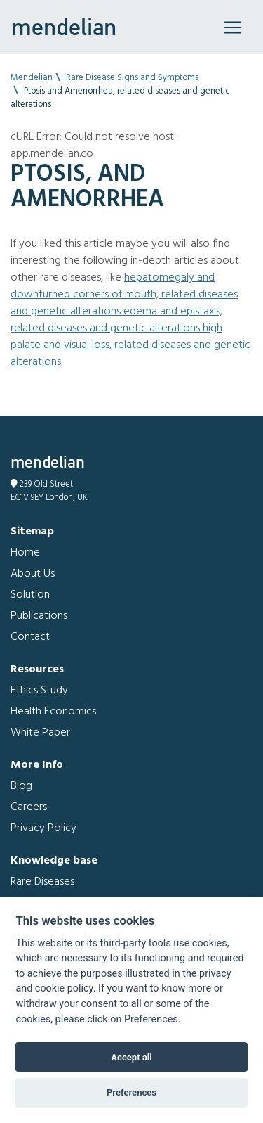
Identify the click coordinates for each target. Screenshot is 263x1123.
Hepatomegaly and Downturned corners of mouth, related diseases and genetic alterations (124, 295)
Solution (30, 595)
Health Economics (53, 711)
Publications (39, 616)
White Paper (40, 733)
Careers (29, 807)
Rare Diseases (42, 882)
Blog (21, 786)
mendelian (63, 27)
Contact (30, 637)
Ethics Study (39, 690)
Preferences (131, 1092)
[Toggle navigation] (233, 27)
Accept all (131, 1057)
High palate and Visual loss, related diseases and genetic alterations (130, 345)
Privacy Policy (43, 828)
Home (25, 553)
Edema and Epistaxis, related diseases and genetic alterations (116, 320)
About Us (33, 574)
